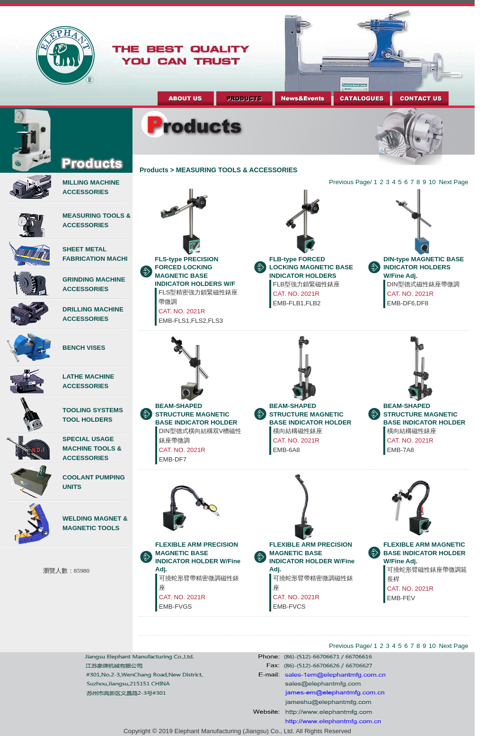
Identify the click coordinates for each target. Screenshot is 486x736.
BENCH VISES (83, 347)
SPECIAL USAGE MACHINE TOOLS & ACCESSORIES (92, 448)
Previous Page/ (350, 182)
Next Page (453, 182)
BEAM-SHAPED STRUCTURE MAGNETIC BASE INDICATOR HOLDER (196, 414)
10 (432, 182)
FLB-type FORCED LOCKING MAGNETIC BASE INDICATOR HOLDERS (311, 267)
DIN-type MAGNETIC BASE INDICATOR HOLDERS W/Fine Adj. (423, 267)
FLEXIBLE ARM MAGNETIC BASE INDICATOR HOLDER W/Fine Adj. (424, 553)
